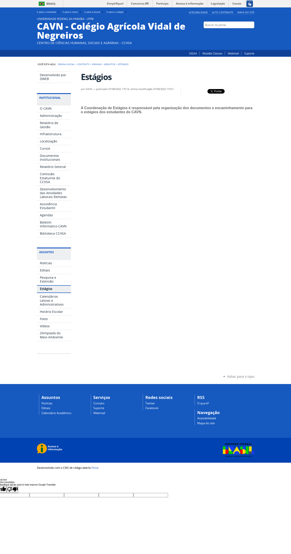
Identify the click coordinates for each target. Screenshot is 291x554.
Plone (95, 467)
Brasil (51, 4)
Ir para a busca (94, 12)
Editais (45, 408)
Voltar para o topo (240, 376)
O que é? (203, 403)
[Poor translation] (12, 489)
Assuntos (109, 64)
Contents (83, 64)
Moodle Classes (212, 53)
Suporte (249, 53)
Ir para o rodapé (116, 12)
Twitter (246, 33)
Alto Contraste (222, 12)
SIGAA (193, 53)
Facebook (252, 33)
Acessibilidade (198, 12)
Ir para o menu (72, 12)
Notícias (46, 403)
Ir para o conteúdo (48, 12)
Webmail (233, 53)
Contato (98, 403)
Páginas (96, 64)
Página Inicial (66, 64)
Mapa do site (245, 12)
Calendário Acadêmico (56, 413)
